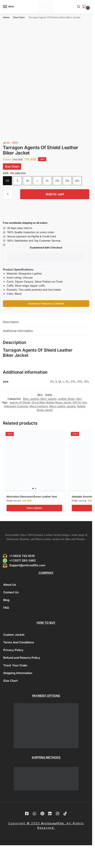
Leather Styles (66, 398)
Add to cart (55, 194)
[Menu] (8, 7)
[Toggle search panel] (79, 6)
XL (47, 180)
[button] (84, 7)
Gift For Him (80, 402)
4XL (77, 180)
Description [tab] (11, 322)
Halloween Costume (16, 406)
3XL (67, 180)
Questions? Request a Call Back (46, 303)
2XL (57, 180)
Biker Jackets (31, 398)
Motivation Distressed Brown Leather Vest (32, 496)
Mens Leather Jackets (62, 406)
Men (79, 398)
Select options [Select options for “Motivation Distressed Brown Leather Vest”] (34, 508)
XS (7, 180)
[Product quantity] (7, 194)
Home (6, 17)
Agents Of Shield (20, 402)
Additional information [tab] (18, 331)
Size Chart (19, 17)
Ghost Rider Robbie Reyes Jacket (51, 402)
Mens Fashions (39, 406)
